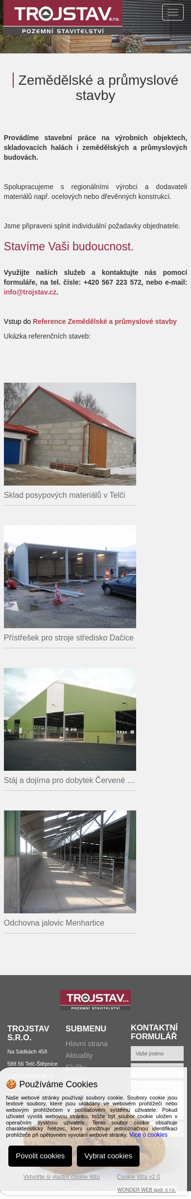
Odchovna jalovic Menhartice (54, 923)
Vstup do (90, 321)
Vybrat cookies (108, 1155)
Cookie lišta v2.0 (138, 1177)
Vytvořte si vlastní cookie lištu (62, 1177)
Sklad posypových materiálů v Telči (64, 495)
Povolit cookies (40, 1155)
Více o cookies (148, 1134)
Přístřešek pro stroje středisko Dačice (69, 638)
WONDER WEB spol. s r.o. (147, 1190)
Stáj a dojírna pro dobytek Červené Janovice (70, 780)
